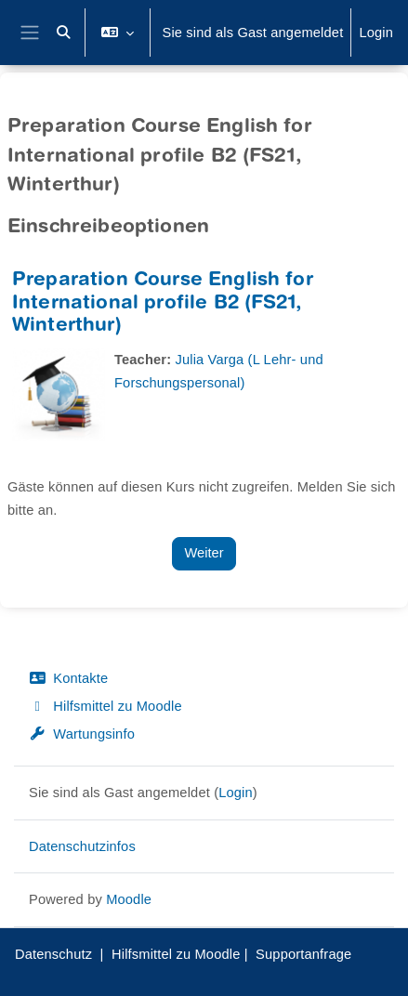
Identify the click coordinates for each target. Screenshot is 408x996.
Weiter (203, 552)
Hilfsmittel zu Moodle (105, 706)
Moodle (128, 899)
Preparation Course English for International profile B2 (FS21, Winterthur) (162, 304)
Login (376, 32)
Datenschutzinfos (82, 846)
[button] (64, 32)
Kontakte (68, 678)
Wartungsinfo (82, 734)
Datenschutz (53, 954)
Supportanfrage (303, 954)
